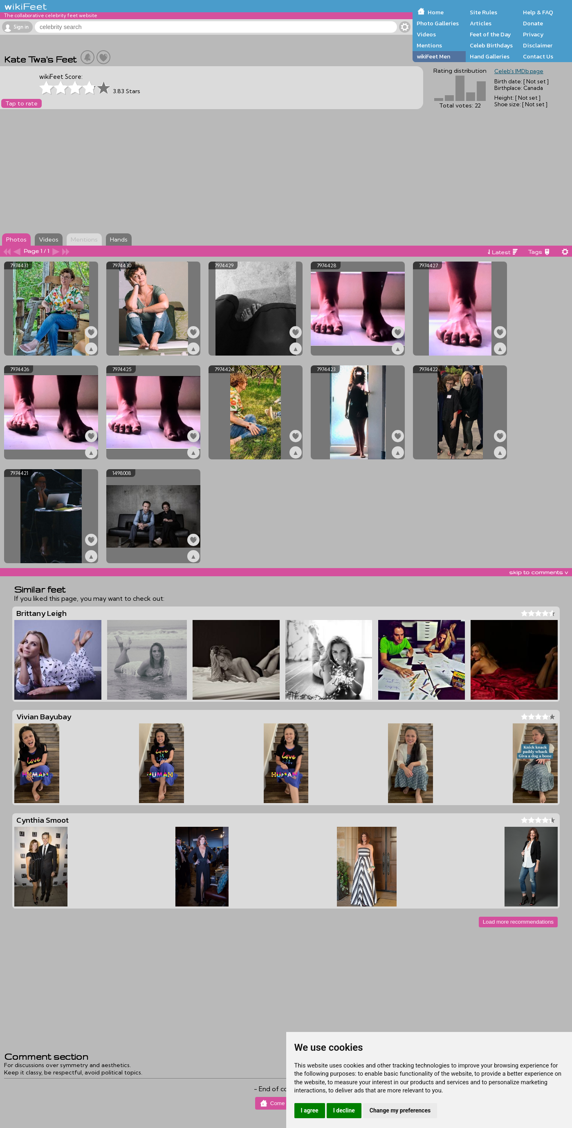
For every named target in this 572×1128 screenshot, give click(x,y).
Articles (480, 23)
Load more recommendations (518, 922)
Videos (426, 34)
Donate (533, 23)
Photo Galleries (438, 23)
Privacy (533, 34)
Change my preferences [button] (400, 1110)
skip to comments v (538, 572)
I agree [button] (310, 1110)
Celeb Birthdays (491, 45)
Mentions (429, 45)
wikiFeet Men (433, 56)
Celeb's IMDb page (518, 71)
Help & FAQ (538, 12)
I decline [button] (344, 1110)
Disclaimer (537, 45)
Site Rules (483, 12)
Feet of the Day (490, 34)
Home (436, 12)
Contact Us (538, 56)
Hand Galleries (489, 56)
